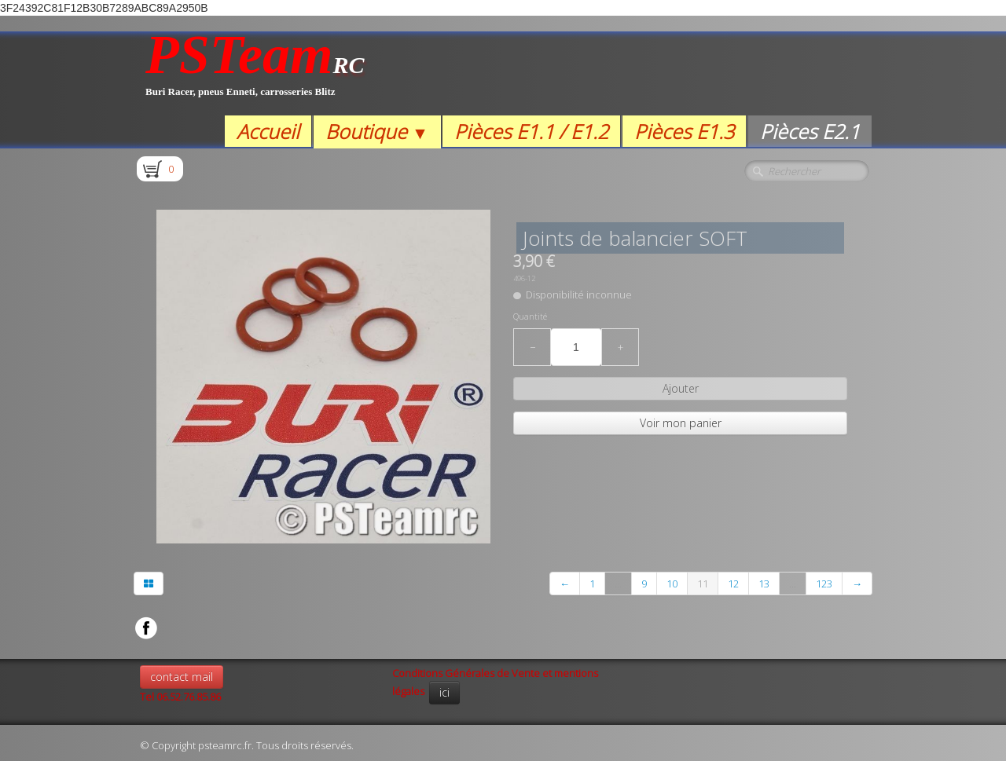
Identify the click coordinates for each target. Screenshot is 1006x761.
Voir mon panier (680, 422)
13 (763, 583)
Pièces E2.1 (810, 131)
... (618, 583)
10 (671, 583)
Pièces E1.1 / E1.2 (531, 131)
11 (702, 583)
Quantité (530, 316)
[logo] (255, 73)
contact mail (181, 676)
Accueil (268, 131)
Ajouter (681, 388)
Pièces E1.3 (684, 131)
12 (733, 583)
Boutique (376, 131)
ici (444, 692)
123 (824, 583)
